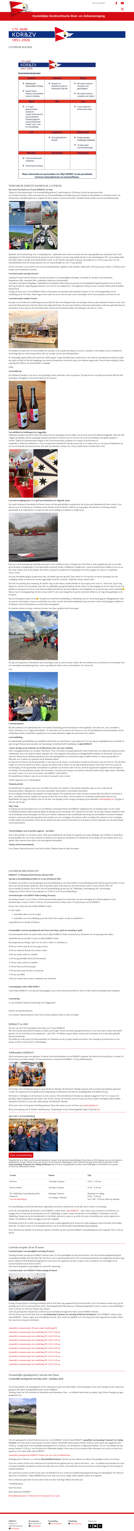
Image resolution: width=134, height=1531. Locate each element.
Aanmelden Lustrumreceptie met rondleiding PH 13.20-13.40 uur (34, 1344)
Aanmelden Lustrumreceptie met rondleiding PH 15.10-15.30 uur (34, 1360)
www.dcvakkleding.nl (18, 1199)
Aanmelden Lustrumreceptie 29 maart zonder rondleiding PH (33, 1328)
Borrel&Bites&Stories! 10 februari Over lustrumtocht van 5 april (34, 1496)
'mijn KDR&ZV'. (73, 1211)
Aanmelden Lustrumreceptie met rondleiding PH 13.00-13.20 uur (34, 1340)
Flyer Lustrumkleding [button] (21, 1155)
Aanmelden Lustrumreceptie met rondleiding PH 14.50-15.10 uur (34, 1356)
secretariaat (15, 1528)
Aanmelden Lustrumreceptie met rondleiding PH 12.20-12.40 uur (34, 1332)
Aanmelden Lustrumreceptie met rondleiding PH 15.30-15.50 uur (34, 1364)
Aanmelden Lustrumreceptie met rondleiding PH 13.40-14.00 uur (34, 1348)
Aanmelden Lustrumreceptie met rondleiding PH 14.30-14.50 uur (34, 1352)
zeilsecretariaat (76, 1524)
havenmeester (36, 1526)
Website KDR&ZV (98, 3)
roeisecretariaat (56, 1524)
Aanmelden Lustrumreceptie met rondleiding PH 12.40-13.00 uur (34, 1336)
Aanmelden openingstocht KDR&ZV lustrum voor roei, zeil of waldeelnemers (39, 1455)
